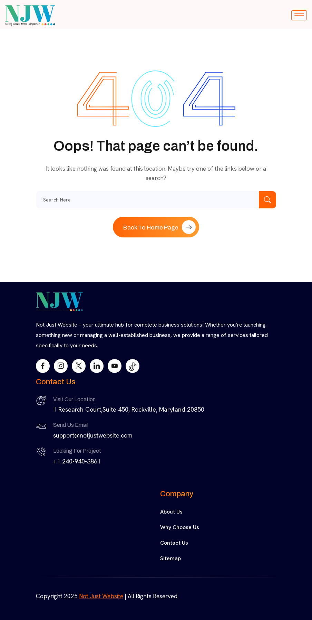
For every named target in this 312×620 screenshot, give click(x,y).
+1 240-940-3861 (77, 461)
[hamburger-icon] (299, 15)
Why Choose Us (179, 527)
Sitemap (170, 558)
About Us (171, 511)
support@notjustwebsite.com (93, 435)
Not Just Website (101, 596)
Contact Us (174, 542)
